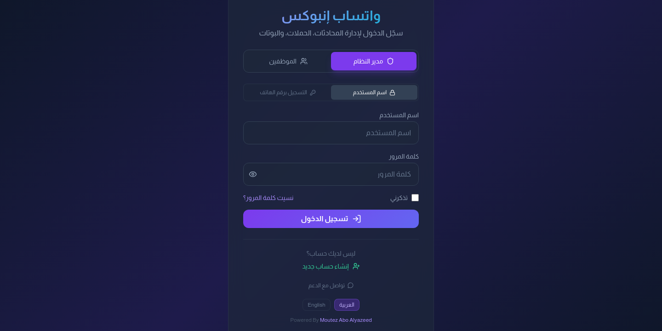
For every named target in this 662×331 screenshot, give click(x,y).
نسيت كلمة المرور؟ (268, 197)
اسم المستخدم (374, 92)
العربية (346, 305)
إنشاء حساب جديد (331, 266)
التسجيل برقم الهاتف (288, 92)
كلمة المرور (404, 156)
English (316, 305)
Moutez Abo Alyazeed (346, 320)
